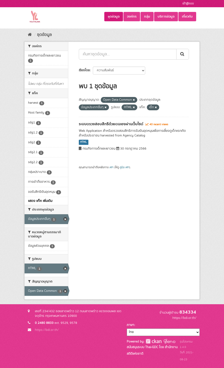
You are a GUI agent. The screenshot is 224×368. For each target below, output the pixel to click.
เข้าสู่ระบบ (188, 3)
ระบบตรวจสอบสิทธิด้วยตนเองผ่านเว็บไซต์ (111, 124)
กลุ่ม (147, 16)
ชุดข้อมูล (113, 16)
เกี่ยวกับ (187, 16)
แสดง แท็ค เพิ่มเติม (40, 201)
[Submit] (182, 54)
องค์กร (132, 16)
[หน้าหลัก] (30, 35)
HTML (83, 142)
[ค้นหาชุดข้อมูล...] (128, 54)
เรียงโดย (84, 70)
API (111, 167)
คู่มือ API (124, 167)
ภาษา (130, 325)
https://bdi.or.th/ (47, 330)
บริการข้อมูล (166, 16)
